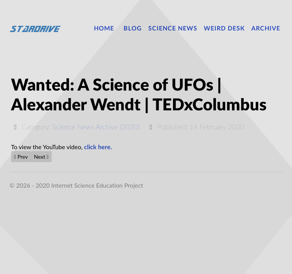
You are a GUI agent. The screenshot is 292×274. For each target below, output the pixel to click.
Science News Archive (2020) (96, 127)
